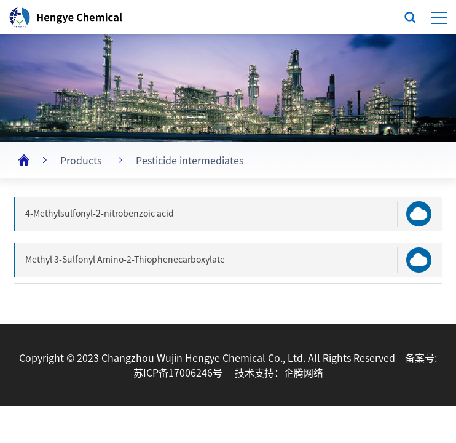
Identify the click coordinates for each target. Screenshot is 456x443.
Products (80, 161)
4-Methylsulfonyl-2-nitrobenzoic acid (99, 213)
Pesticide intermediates (189, 161)
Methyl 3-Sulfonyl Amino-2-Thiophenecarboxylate (125, 259)
